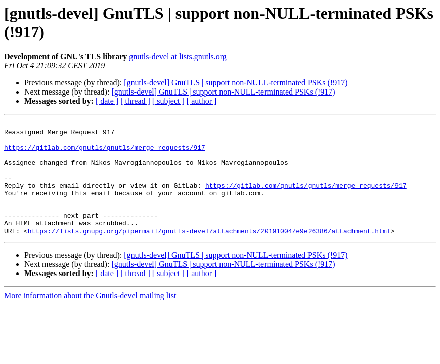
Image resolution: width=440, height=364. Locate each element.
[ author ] (202, 101)
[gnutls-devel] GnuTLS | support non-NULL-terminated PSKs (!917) (235, 82)
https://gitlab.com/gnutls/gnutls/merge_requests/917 (104, 153)
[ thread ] (135, 101)
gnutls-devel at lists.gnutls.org (178, 56)
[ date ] (107, 101)
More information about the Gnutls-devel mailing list (90, 318)
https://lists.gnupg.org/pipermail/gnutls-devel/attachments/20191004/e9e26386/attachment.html (209, 253)
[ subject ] (168, 101)
